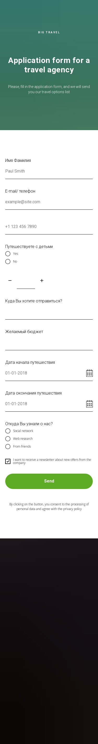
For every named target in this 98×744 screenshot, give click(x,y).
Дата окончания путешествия (33, 393)
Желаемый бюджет (24, 331)
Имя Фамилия (18, 160)
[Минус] (10, 281)
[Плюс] (42, 281)
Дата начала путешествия (30, 362)
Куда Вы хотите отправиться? (33, 300)
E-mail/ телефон (20, 191)
